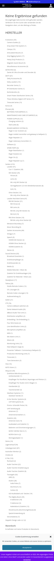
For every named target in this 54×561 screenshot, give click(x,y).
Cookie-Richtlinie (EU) (26, 542)
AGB (21, 540)
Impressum (13, 540)
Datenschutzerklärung (34, 540)
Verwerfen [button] (27, 560)
